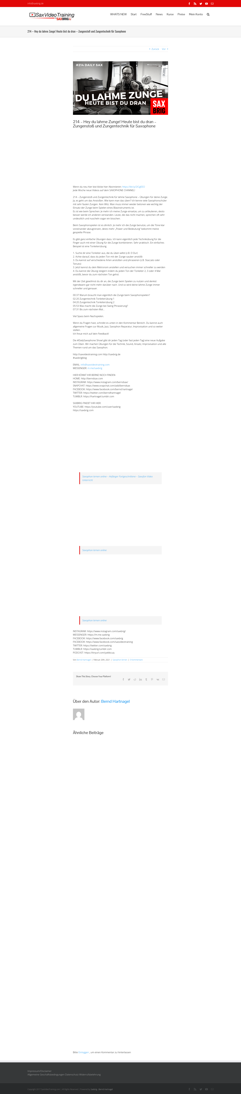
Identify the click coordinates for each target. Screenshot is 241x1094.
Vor (164, 49)
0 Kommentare (136, 659)
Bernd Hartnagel (84, 659)
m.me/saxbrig (95, 368)
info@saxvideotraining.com (95, 364)
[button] (208, 14)
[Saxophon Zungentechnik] (120, 88)
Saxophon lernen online (94, 550)
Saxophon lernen (120, 659)
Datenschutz (72, 1074)
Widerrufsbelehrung (90, 1074)
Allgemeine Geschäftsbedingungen (46, 1074)
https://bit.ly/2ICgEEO (133, 186)
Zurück (155, 49)
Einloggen (84, 1052)
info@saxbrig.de (36, 3)
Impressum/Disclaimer (40, 1071)
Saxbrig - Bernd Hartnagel (102, 1089)
